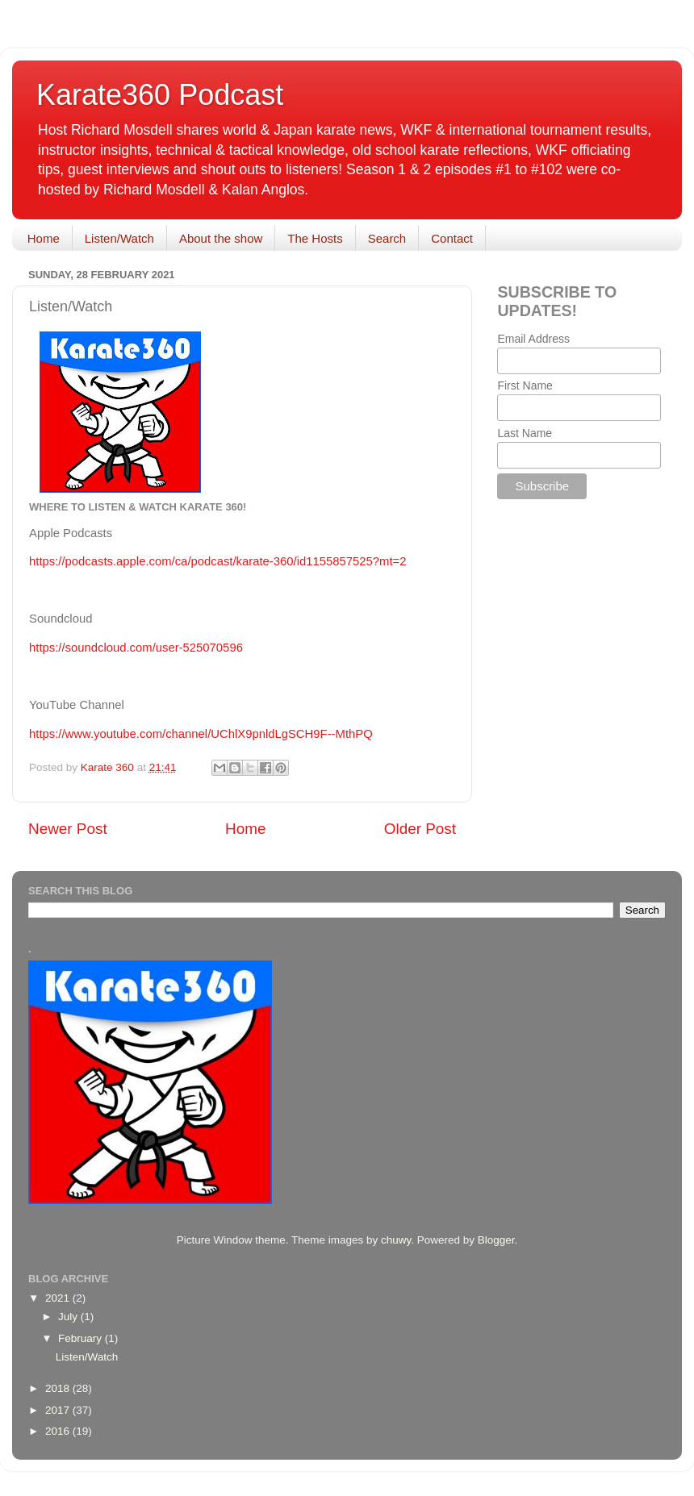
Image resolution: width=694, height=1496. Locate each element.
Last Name (524, 433)
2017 (59, 1410)
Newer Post (67, 828)
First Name (524, 385)
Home (43, 238)
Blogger (496, 1240)
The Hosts (314, 238)
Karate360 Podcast (159, 94)
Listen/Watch (119, 238)
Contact (452, 238)
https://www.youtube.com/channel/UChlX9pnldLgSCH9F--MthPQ (201, 733)
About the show (220, 238)
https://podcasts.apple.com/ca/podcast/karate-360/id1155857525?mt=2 (217, 561)
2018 (59, 1388)
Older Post (420, 828)
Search (387, 238)
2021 (59, 1298)
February (81, 1338)
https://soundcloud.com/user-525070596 (136, 647)
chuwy (396, 1240)
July (69, 1317)
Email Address (533, 338)
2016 (59, 1431)
